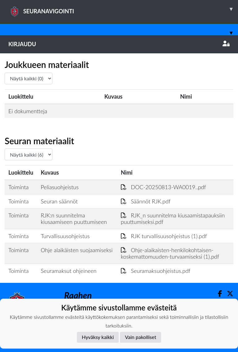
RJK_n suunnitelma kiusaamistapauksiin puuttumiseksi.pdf (173, 218)
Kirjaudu (119, 44)
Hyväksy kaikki (98, 337)
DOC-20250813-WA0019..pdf (163, 187)
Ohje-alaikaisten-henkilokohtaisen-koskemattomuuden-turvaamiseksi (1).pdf (170, 253)
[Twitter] (227, 293)
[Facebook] (217, 293)
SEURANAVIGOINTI (123, 9)
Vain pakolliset (140, 337)
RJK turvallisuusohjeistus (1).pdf (164, 236)
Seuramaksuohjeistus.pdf (156, 270)
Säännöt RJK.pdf (145, 201)
